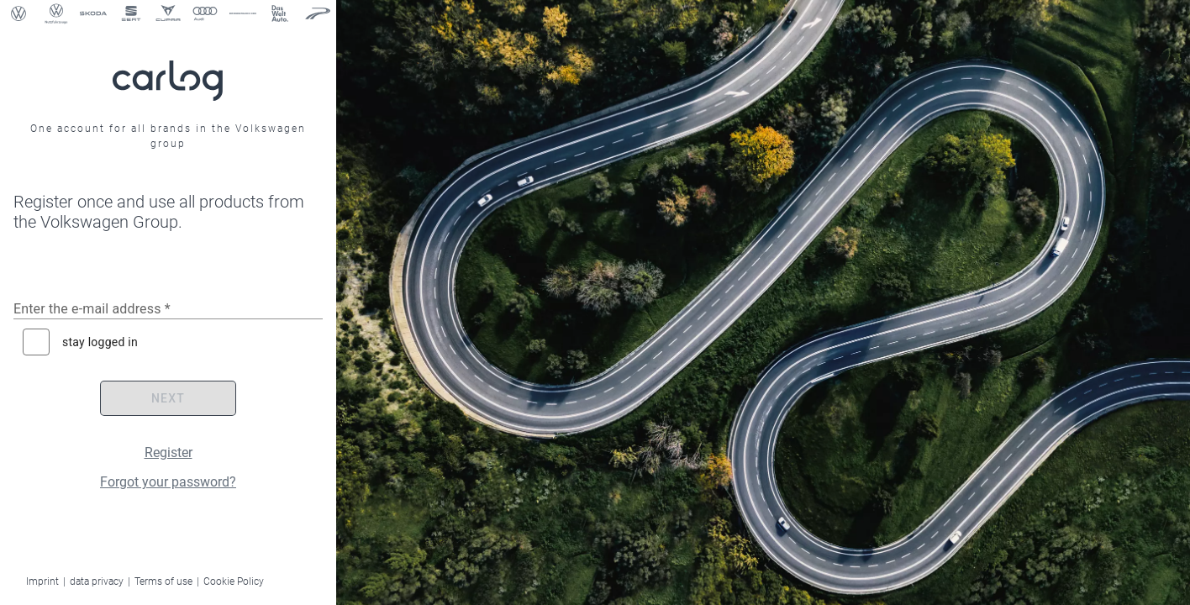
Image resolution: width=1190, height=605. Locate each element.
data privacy (97, 581)
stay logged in (100, 342)
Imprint (42, 581)
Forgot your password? (168, 482)
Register (168, 452)
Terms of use (163, 581)
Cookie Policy (233, 581)
